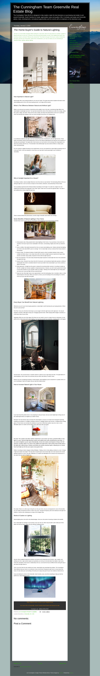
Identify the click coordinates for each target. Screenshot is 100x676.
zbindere (61, 672)
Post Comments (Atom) (25, 666)
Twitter (71, 83)
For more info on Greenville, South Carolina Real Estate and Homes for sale (39, 605)
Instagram (72, 87)
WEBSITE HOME (74, 42)
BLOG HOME (73, 40)
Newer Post (17, 663)
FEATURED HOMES (74, 46)
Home (40, 663)
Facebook (72, 85)
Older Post (62, 663)
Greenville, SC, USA (29, 614)
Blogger (71, 672)
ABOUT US (72, 48)
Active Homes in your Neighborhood (43, 602)
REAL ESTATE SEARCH (75, 44)
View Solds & (30, 602)
